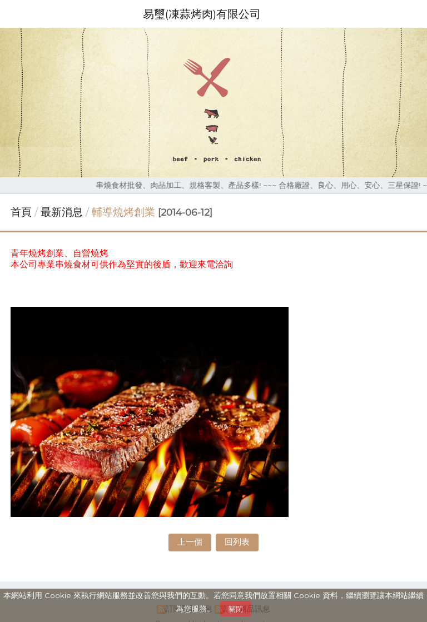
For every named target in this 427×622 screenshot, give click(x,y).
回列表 (237, 541)
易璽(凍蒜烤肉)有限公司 (202, 14)
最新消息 (63, 212)
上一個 (189, 541)
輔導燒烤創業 (123, 212)
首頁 (21, 212)
